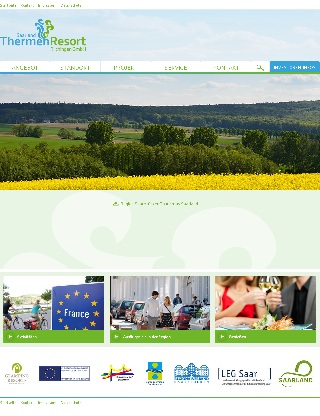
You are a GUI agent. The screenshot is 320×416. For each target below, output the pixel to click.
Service (176, 67)
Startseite (8, 5)
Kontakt (27, 5)
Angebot (25, 67)
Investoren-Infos (295, 67)
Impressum (47, 5)
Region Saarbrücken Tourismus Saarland (159, 203)
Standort (75, 67)
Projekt (126, 67)
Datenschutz (71, 5)
